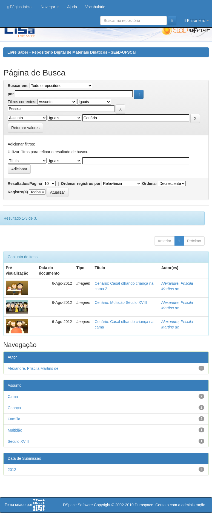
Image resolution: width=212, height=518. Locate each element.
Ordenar (149, 183)
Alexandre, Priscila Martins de (33, 368)
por (11, 94)
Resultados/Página (25, 183)
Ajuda (72, 7)
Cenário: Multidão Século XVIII (120, 302)
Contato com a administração (180, 505)
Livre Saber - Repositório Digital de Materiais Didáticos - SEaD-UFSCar (71, 52)
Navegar (50, 7)
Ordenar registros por (81, 183)
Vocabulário (95, 7)
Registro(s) (18, 192)
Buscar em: (18, 85)
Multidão (15, 430)
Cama (13, 396)
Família (14, 419)
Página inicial (20, 7)
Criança (14, 408)
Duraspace (144, 505)
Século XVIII (18, 441)
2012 (12, 469)
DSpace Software (78, 505)
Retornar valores (25, 128)
